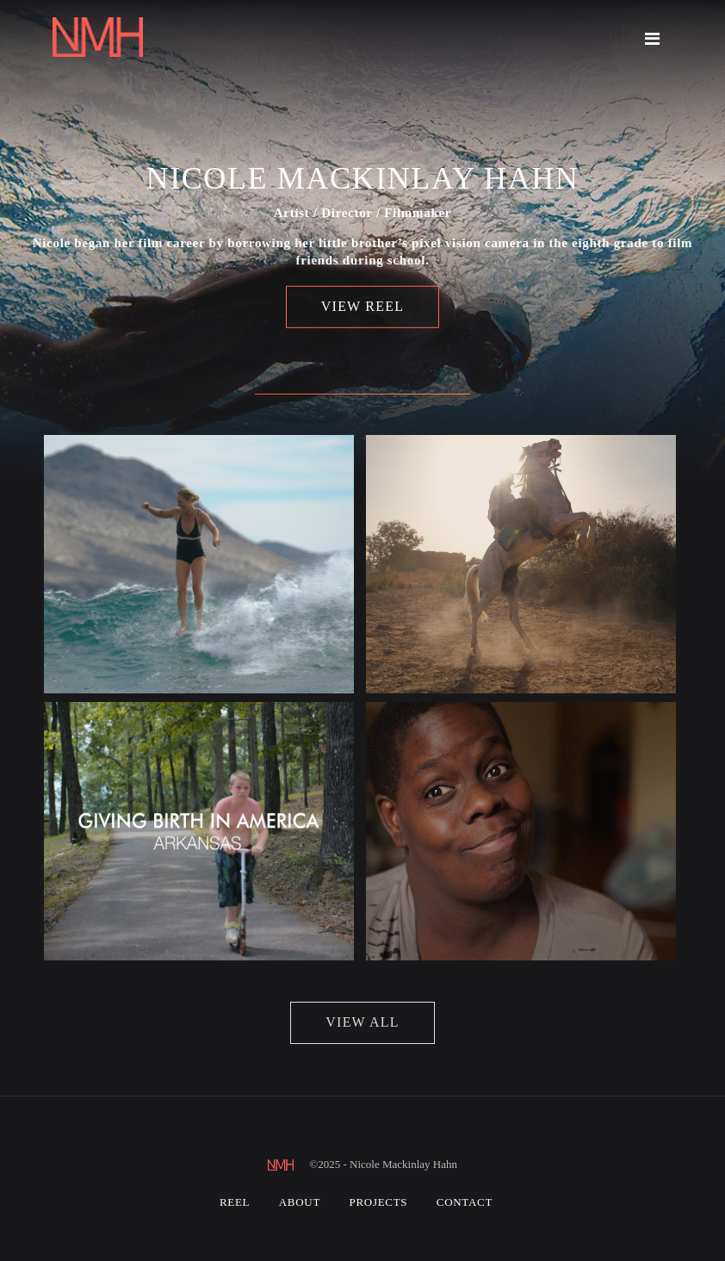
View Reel (362, 306)
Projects (379, 1202)
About (299, 1202)
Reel (235, 1202)
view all (362, 1022)
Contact (465, 1202)
